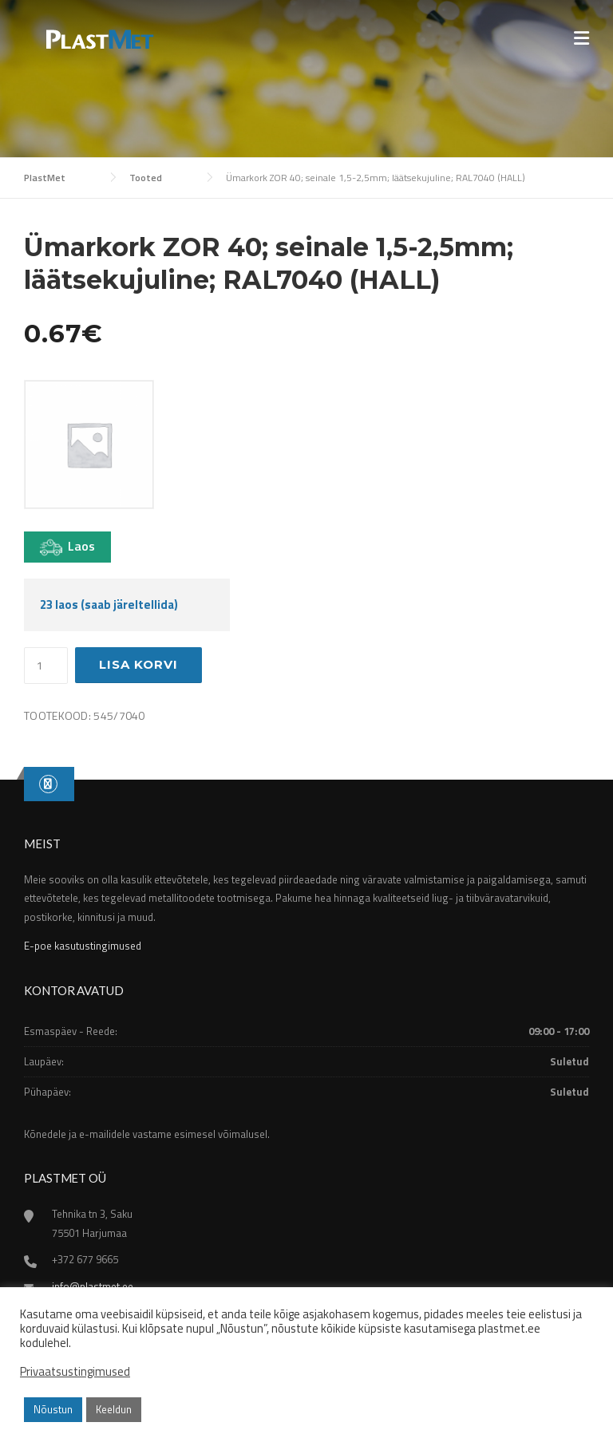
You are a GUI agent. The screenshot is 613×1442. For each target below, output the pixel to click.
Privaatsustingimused (75, 1372)
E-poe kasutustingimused (82, 946)
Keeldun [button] (114, 1409)
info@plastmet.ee (92, 1286)
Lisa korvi (138, 664)
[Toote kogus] (46, 665)
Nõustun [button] (53, 1409)
